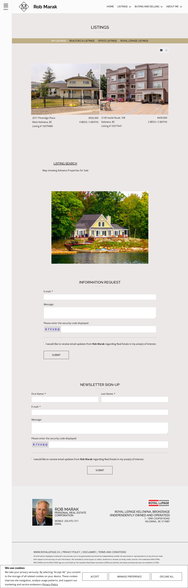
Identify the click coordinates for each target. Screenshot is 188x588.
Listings (122, 6)
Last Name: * (108, 393)
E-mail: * (48, 291)
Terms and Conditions (112, 552)
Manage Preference (129, 576)
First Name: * (38, 393)
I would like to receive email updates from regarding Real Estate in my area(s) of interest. (101, 344)
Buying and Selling (147, 6)
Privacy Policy (50, 584)
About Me (172, 6)
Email (58, 524)
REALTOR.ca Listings (81, 40)
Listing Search (65, 163)
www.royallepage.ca (46, 552)
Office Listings (107, 40)
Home (110, 6)
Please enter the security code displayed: (66, 323)
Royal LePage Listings (134, 40)
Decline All (167, 576)
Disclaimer (89, 552)
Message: (49, 304)
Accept (95, 576)
